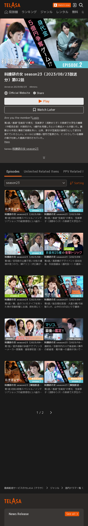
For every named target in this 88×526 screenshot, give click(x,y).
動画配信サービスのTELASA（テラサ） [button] (24, 488)
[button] (62, 5)
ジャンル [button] (54, 488)
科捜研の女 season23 (25, 148)
